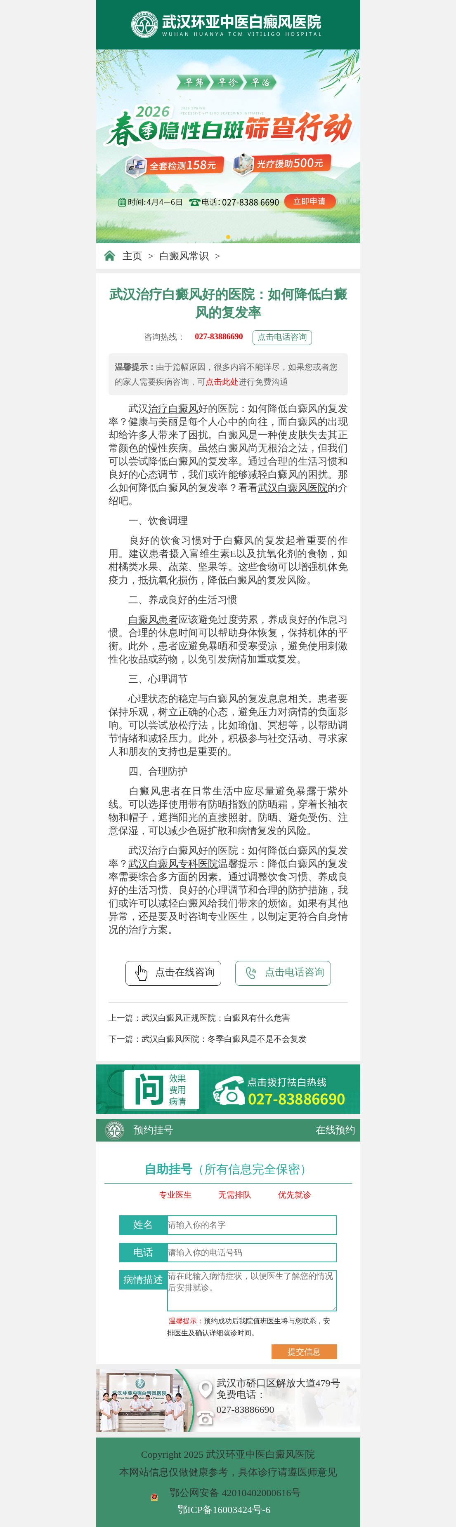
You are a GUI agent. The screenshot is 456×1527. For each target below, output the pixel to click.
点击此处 (222, 381)
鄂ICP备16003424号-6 (223, 1509)
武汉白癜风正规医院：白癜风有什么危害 (216, 1017)
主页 (132, 256)
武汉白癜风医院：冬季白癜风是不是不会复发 (224, 1038)
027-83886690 (219, 336)
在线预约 (335, 1130)
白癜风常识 (184, 256)
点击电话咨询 (282, 336)
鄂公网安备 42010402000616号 (235, 1492)
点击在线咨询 (173, 973)
